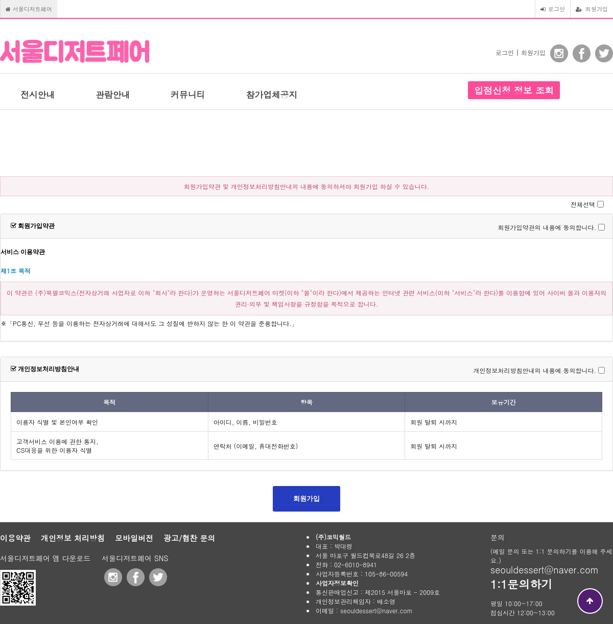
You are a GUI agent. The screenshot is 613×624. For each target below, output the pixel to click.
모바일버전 (134, 538)
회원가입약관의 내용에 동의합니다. (547, 227)
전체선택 (583, 204)
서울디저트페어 (29, 9)
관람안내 (113, 94)
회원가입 (592, 9)
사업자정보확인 (337, 583)
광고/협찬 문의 (189, 538)
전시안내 (37, 94)
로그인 (552, 9)
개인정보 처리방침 (73, 538)
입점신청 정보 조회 (514, 90)
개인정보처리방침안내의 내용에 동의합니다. (534, 370)
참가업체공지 (271, 94)
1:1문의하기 (521, 584)
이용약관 (15, 538)
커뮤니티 (188, 94)
